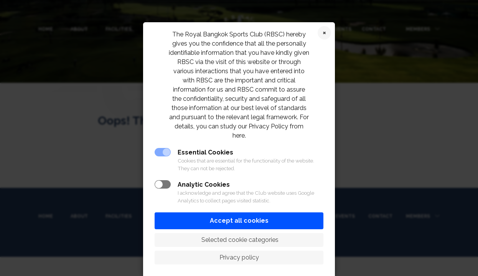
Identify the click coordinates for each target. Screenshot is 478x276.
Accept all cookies (239, 220)
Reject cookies (324, 32)
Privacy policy (239, 257)
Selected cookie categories (239, 239)
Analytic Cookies (204, 184)
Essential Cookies (205, 152)
